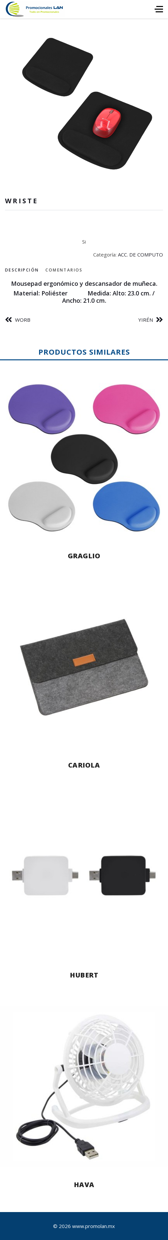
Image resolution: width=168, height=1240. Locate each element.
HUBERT (84, 975)
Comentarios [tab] (63, 270)
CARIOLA (84, 765)
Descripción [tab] (22, 270)
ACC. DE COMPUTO (140, 254)
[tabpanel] (84, 292)
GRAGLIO (84, 555)
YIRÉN (145, 319)
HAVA (84, 1184)
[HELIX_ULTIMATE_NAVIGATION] (159, 9)
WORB (22, 319)
